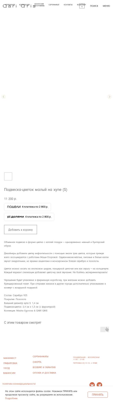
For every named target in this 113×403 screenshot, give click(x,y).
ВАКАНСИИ (9, 373)
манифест (9, 358)
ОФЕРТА (37, 362)
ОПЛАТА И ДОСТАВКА (44, 372)
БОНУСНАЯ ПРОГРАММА (39, 5)
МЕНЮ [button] (106, 5)
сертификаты (40, 356)
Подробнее (11, 398)
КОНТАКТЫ (68, 4)
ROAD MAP (81, 4)
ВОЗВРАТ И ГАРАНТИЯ (44, 367)
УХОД (6, 368)
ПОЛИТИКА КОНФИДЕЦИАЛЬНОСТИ (19, 384)
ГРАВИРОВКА (10, 363)
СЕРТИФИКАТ (54, 4)
